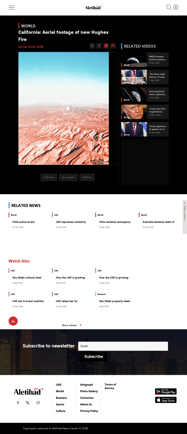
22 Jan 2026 (17, 227)
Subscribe (93, 357)
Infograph (86, 384)
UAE (59, 384)
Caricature (87, 398)
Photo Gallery (89, 391)
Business (61, 398)
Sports (60, 404)
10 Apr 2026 (17, 306)
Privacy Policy (89, 411)
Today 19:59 (17, 283)
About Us (86, 404)
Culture (60, 411)
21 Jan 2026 (61, 227)
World (60, 391)
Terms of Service (110, 386)
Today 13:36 (104, 283)
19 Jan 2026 (104, 227)
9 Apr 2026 (104, 306)
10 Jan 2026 (148, 227)
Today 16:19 (61, 283)
